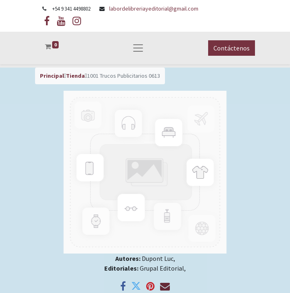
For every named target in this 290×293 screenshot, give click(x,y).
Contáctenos (231, 48)
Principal (52, 75)
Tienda (75, 75)
